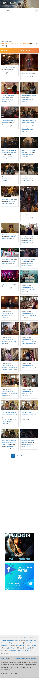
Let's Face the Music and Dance (9, 421)
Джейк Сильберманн (11, 414)
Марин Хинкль (12, 67)
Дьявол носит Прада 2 (9, 640)
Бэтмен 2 (28, 648)
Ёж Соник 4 (12, 648)
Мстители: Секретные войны (19, 650)
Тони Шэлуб (5, 67)
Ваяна (34, 645)
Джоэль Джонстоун (26, 150)
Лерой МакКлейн (6, 284)
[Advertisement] (19, 27)
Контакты (4, 658)
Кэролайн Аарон (25, 122)
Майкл (26, 638)
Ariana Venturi (5, 416)
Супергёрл (20, 645)
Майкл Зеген (11, 152)
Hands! (31, 367)
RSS (10, 658)
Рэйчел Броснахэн (26, 73)
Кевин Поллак (25, 120)
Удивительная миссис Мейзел (15, 43)
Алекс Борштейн (6, 120)
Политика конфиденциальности (24, 658)
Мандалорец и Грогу (15, 643)
